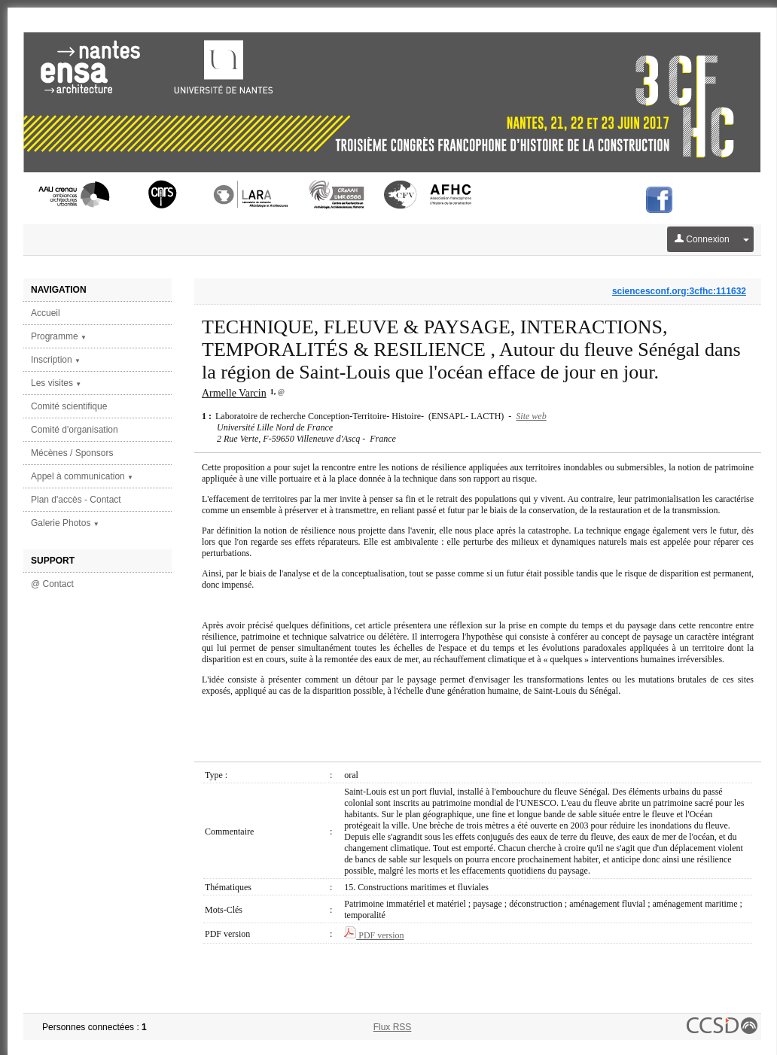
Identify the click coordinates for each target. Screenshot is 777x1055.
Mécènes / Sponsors (72, 453)
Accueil (45, 313)
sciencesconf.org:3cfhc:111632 (679, 291)
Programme (59, 336)
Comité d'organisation (74, 429)
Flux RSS (392, 1027)
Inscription (56, 359)
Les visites (56, 383)
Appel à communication (82, 476)
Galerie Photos (65, 523)
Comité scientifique (69, 406)
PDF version (374, 935)
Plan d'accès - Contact (76, 499)
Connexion (702, 239)
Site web (531, 416)
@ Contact (52, 584)
